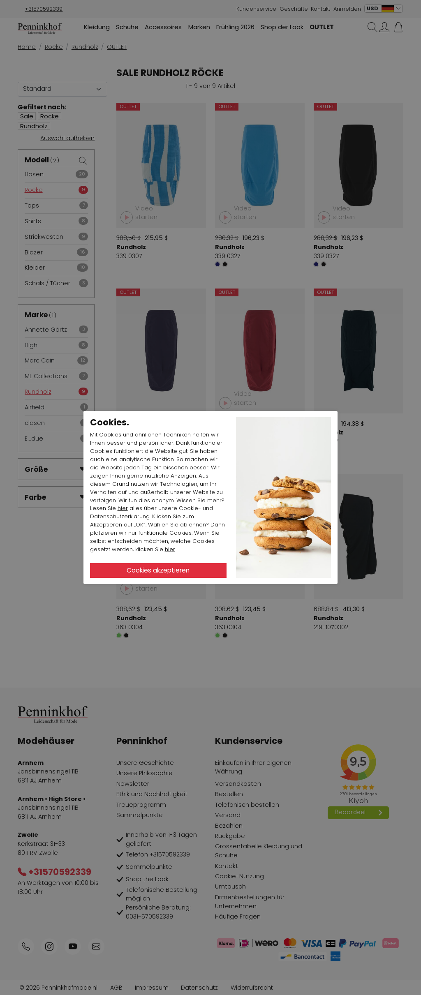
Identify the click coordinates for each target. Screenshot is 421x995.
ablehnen (193, 525)
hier (123, 508)
